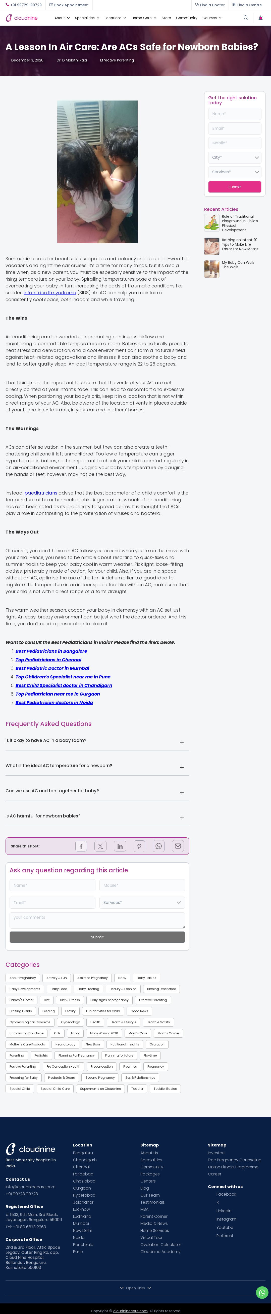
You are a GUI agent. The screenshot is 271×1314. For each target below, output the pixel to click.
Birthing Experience (161, 989)
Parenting (17, 1055)
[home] (27, 18)
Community (186, 17)
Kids (57, 1033)
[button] (59, 17)
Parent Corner (154, 1216)
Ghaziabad (84, 1181)
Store (166, 17)
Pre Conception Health (63, 1066)
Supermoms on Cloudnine (100, 1089)
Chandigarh (85, 1160)
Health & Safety (158, 1022)
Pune (78, 1252)
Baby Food (59, 989)
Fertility (70, 1011)
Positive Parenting (23, 1066)
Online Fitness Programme (233, 1167)
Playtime (150, 1055)
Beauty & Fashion (123, 989)
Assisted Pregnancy (92, 978)
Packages (150, 1174)
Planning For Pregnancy (77, 1055)
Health (95, 1022)
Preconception (102, 1066)
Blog (144, 1188)
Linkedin (224, 1211)
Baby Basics (146, 978)
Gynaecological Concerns (30, 1022)
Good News (139, 1011)
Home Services (154, 1230)
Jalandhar (83, 1202)
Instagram (226, 1219)
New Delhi (82, 1230)
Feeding (48, 1011)
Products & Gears (61, 1077)
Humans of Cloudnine (26, 1033)
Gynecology (70, 1022)
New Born (93, 1044)
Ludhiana (82, 1216)
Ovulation (157, 1044)
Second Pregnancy (100, 1077)
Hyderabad (84, 1195)
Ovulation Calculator (160, 1244)
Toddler (137, 1089)
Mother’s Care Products (27, 1044)
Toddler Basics (165, 1089)
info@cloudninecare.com (31, 1187)
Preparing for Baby (24, 1077)
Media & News (154, 1223)
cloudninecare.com (130, 1310)
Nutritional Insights (125, 1044)
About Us (149, 1153)
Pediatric (41, 1055)
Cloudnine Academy (160, 1252)
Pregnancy (155, 1066)
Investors (217, 1153)
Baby (122, 978)
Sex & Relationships (140, 1077)
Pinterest (224, 1236)
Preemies (130, 1066)
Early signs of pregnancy (109, 1000)
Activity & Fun (56, 978)
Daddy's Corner (21, 1000)
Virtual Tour (151, 1237)
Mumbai (81, 1223)
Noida (79, 1237)
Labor (75, 1033)
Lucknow (81, 1209)
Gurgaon (82, 1188)
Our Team (150, 1195)
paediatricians (41, 493)
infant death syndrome (50, 292)
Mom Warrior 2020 (104, 1033)
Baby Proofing (88, 989)
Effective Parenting (153, 1000)
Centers (148, 1181)
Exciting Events (21, 1011)
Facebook (226, 1194)
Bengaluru (83, 1153)
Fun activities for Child (103, 1011)
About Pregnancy (23, 978)
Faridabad (83, 1174)
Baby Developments (25, 989)
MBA (144, 1209)
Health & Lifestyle (123, 1022)
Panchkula (83, 1244)
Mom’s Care (138, 1033)
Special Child (20, 1089)
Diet (46, 1000)
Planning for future (119, 1055)
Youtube (224, 1227)
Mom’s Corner (168, 1033)
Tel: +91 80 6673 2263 (26, 1227)
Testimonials (152, 1202)
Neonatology (65, 1044)
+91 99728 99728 (22, 1194)
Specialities (151, 1160)
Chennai (81, 1167)
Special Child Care (55, 1089)
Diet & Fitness (70, 1000)
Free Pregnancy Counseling (234, 1160)
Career (214, 1174)
